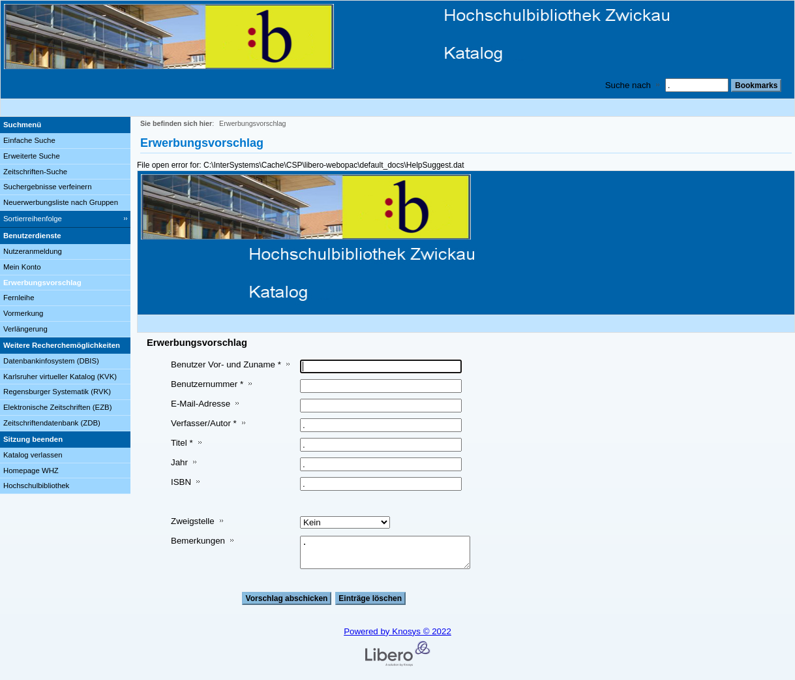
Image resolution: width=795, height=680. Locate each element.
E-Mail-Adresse (200, 404)
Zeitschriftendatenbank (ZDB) (51, 423)
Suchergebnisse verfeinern (47, 187)
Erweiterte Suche (31, 156)
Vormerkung (23, 313)
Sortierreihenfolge (32, 219)
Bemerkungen (198, 541)
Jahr (179, 462)
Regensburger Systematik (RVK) (57, 391)
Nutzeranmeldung (32, 251)
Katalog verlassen (33, 455)
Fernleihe (19, 297)
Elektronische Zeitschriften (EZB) (57, 407)
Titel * (182, 443)
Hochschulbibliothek (36, 485)
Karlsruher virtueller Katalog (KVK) (60, 376)
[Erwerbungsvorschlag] (65, 283)
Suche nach (628, 85)
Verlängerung (25, 329)
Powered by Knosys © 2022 (397, 631)
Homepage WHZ (31, 470)
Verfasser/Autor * (204, 423)
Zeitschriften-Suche (35, 172)
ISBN (181, 482)
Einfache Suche (29, 140)
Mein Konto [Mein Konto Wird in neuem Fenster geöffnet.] (22, 267)
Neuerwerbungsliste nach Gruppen (60, 202)
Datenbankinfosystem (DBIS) (51, 361)
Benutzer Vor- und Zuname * (226, 364)
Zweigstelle (193, 521)
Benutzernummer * (207, 384)
